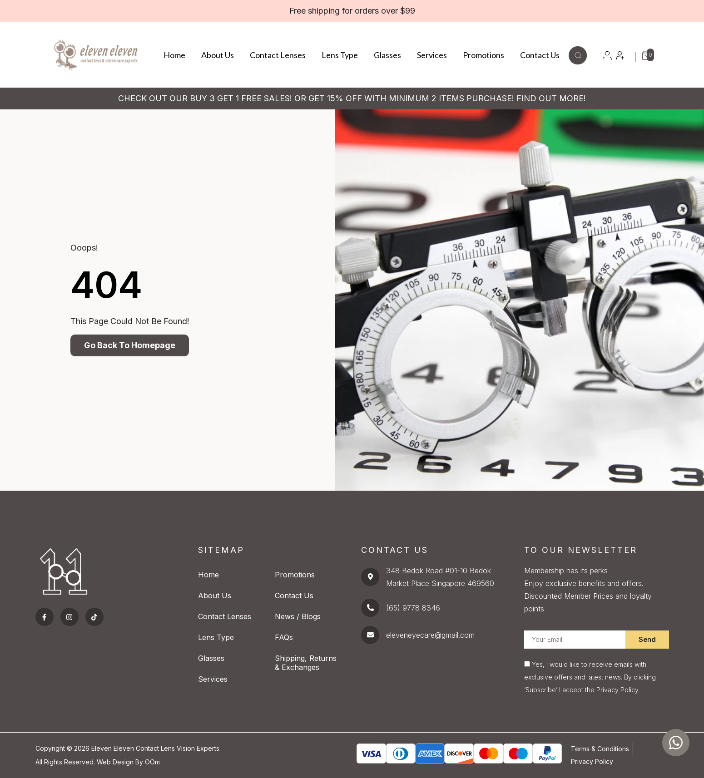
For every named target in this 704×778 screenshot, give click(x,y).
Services (432, 55)
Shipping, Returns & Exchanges (306, 663)
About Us (217, 55)
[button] (578, 61)
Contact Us (540, 55)
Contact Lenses (278, 55)
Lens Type (340, 55)
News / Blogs (298, 616)
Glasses (387, 55)
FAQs (284, 637)
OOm (152, 762)
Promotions (483, 55)
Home (174, 55)
